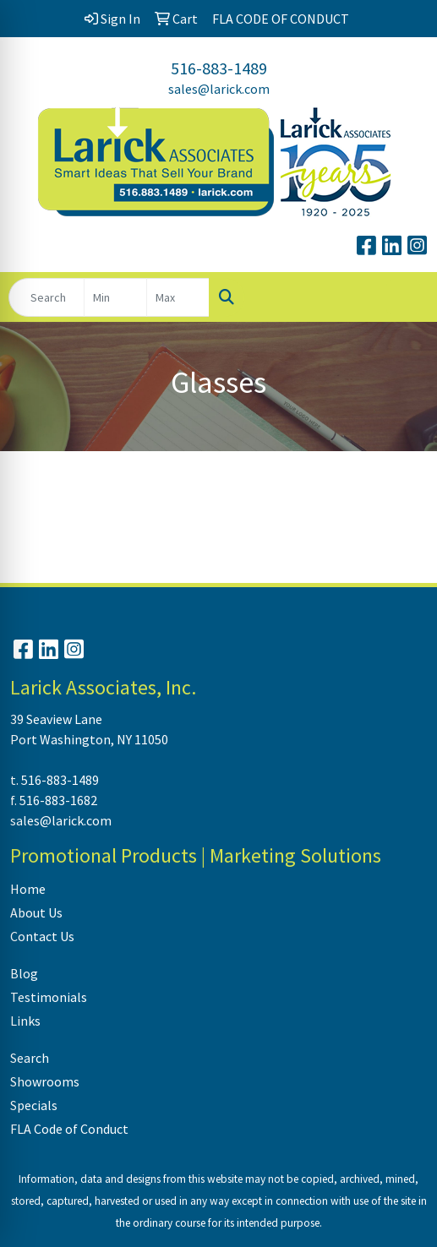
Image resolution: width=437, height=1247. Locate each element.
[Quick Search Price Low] (115, 297)
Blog (24, 973)
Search (29, 1057)
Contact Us (42, 936)
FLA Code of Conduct (69, 1128)
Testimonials (48, 996)
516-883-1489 (219, 68)
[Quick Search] (46, 297)
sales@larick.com (219, 88)
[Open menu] (403, 297)
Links (25, 1020)
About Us (36, 912)
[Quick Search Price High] (178, 297)
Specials (33, 1105)
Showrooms (44, 1081)
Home (28, 888)
